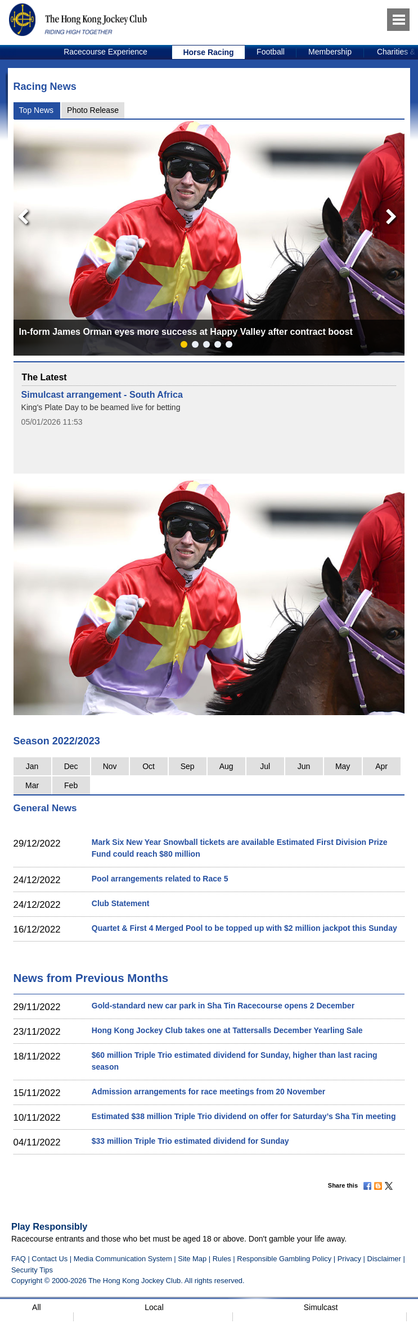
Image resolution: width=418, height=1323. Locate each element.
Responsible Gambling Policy (284, 1258)
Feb (71, 785)
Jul (265, 766)
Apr (381, 766)
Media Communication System (123, 1258)
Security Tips (32, 1270)
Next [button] (393, 214)
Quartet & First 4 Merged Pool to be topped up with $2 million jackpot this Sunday (244, 928)
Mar (32, 785)
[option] (105, 52)
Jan (32, 766)
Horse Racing (208, 52)
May (342, 766)
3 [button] (208, 346)
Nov (110, 766)
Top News (36, 110)
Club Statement (121, 903)
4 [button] (220, 346)
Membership (330, 51)
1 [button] (186, 346)
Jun (304, 766)
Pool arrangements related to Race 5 (160, 878)
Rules (223, 1258)
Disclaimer (384, 1258)
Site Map (192, 1258)
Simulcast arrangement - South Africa (102, 394)
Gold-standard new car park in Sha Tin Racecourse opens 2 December (223, 1005)
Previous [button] (19, 214)
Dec (71, 766)
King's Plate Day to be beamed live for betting (101, 407)
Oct (148, 766)
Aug (226, 766)
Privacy (349, 1258)
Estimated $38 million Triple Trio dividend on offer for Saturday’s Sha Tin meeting (244, 1116)
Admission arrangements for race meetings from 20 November (208, 1091)
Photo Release (93, 110)
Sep (188, 766)
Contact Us (50, 1258)
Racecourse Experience (105, 51)
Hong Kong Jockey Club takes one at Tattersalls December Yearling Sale (227, 1030)
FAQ (18, 1258)
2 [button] (197, 346)
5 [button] (231, 346)
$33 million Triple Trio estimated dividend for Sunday (190, 1140)
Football (271, 51)
